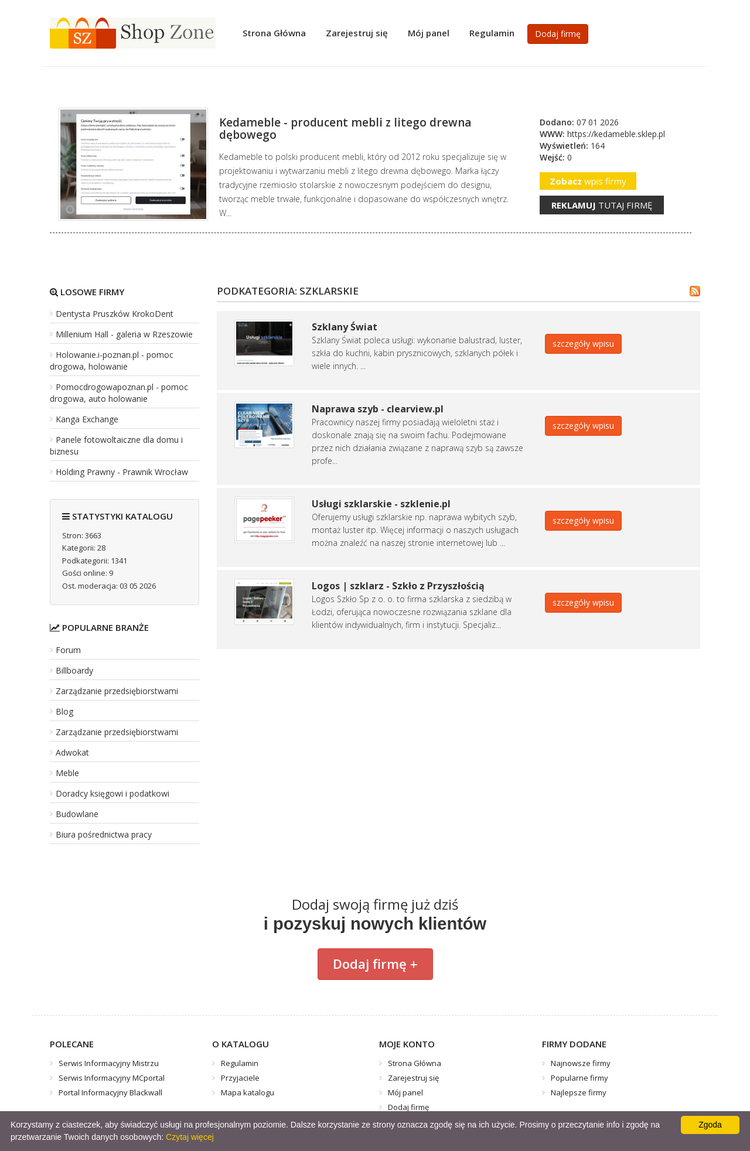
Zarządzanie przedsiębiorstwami (117, 690)
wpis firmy (588, 181)
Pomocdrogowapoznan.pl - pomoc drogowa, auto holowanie (119, 392)
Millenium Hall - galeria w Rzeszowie (124, 334)
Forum (68, 649)
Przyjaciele (240, 1078)
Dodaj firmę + (375, 963)
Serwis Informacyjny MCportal (112, 1078)
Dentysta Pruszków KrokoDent (114, 313)
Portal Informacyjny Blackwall (110, 1092)
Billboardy (74, 670)
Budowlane (77, 813)
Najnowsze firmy (581, 1063)
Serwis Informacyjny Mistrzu (109, 1063)
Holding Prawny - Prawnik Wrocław (122, 471)
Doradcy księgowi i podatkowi (112, 793)
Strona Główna (274, 33)
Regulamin (491, 33)
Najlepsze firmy (578, 1092)
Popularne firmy (579, 1078)
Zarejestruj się (357, 33)
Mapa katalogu (247, 1092)
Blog (64, 711)
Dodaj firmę (558, 33)
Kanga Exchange (87, 419)
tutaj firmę (601, 205)
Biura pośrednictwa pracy (104, 834)
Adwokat (72, 752)
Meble (67, 772)
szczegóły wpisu (583, 343)
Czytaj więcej (190, 1137)
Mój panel (428, 33)
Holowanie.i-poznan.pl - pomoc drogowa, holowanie (111, 360)
